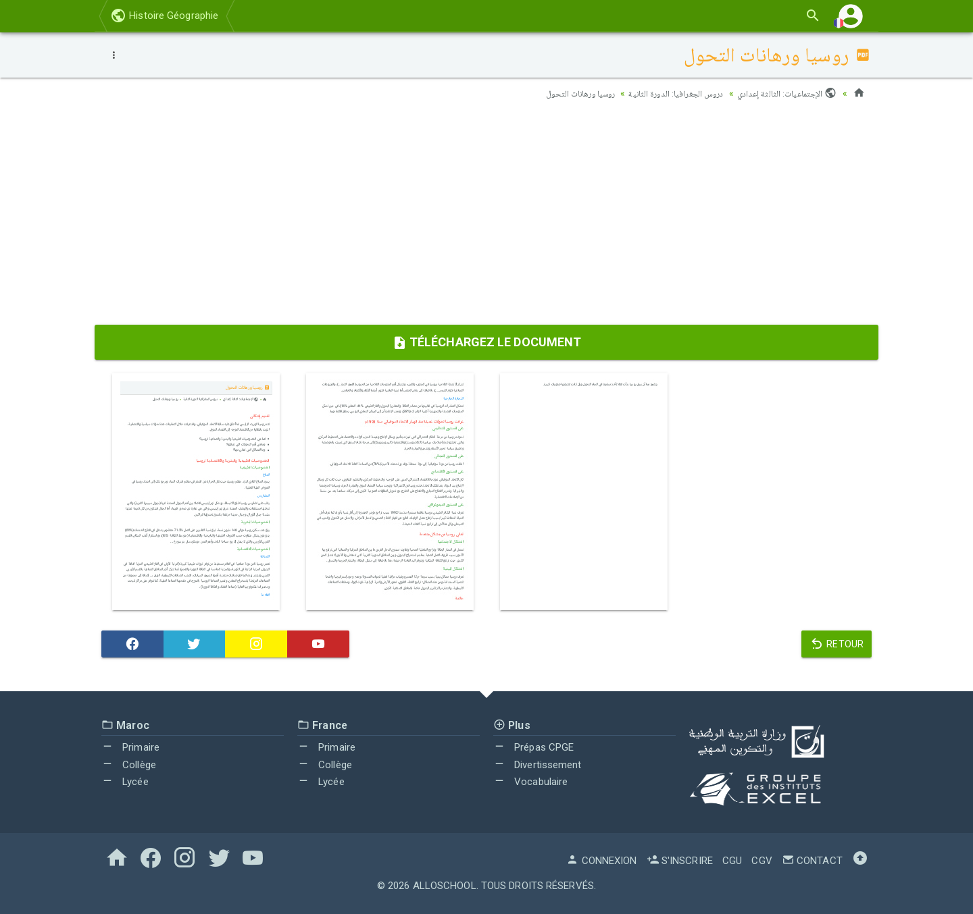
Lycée (125, 782)
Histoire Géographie (164, 15)
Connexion (601, 861)
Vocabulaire (530, 782)
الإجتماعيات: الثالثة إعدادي (784, 93)
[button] (851, 16)
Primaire (130, 747)
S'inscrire (680, 861)
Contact (812, 861)
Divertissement (537, 765)
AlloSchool (444, 886)
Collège (128, 765)
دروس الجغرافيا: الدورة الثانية (666, 93)
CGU (732, 861)
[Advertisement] (486, 216)
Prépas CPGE (533, 747)
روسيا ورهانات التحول (562, 93)
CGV (761, 861)
